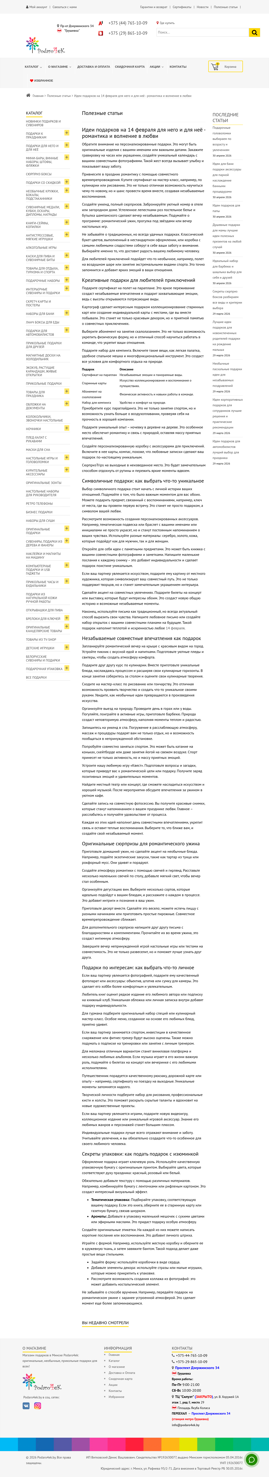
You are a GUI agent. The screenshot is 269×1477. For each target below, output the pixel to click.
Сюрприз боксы (39, 174)
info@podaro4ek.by (185, 1425)
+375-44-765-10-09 (191, 1355)
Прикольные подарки (44, 384)
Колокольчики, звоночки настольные (44, 418)
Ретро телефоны (39, 504)
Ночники (33, 429)
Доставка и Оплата (122, 1373)
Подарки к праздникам (36, 135)
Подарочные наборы (43, 281)
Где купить (167, 23)
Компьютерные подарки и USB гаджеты (38, 569)
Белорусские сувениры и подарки (43, 658)
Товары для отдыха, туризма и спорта (42, 270)
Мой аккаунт (38, 7)
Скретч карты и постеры (38, 303)
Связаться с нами (65, 7)
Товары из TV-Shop (41, 639)
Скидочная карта (121, 1379)
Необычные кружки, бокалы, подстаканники (42, 195)
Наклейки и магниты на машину (43, 556)
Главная (38, 96)
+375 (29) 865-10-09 (128, 33)
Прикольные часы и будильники (42, 584)
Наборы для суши (40, 521)
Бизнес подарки (39, 512)
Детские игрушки (40, 648)
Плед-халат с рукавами (36, 439)
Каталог (114, 1361)
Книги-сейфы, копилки (37, 225)
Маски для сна (38, 450)
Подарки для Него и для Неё (42, 148)
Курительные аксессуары (37, 472)
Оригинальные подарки (38, 531)
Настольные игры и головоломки (42, 460)
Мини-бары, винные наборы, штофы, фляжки (42, 162)
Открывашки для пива (44, 610)
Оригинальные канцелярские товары (44, 629)
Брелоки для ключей (43, 619)
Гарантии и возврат (153, 7)
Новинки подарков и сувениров (43, 123)
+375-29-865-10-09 (191, 1361)
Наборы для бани (40, 314)
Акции (113, 1385)
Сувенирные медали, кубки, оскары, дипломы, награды (43, 211)
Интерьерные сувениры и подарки (43, 291)
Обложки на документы (36, 406)
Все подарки (36, 677)
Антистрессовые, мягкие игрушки (40, 237)
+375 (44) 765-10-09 (128, 23)
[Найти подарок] (254, 32)
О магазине (117, 1367)
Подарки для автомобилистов (40, 333)
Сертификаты (182, 7)
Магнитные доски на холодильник (43, 357)
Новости (203, 7)
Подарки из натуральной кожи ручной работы (41, 598)
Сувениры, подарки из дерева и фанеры (44, 543)
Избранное (116, 1397)
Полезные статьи (59, 96)
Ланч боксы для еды (42, 322)
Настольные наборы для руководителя (42, 493)
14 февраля (175, 628)
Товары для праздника (35, 394)
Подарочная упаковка (44, 669)
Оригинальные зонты (43, 483)
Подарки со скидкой (43, 183)
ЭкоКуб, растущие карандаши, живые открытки (41, 371)
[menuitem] (34, 67)
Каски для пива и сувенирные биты (40, 258)
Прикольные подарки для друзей (44, 345)
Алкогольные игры (41, 248)
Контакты (115, 1391)
